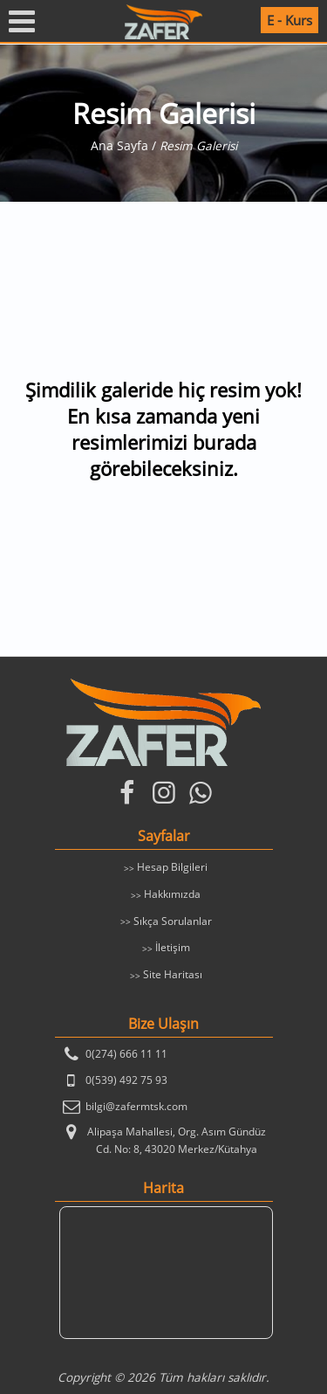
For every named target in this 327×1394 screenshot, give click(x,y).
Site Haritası (172, 974)
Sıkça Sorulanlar (172, 921)
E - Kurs (289, 20)
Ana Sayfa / (125, 146)
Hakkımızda (172, 894)
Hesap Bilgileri (172, 866)
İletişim (172, 947)
